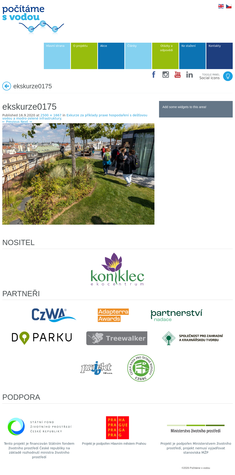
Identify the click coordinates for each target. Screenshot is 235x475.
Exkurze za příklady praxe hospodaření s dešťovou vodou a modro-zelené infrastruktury (74, 116)
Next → (26, 121)
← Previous (11, 121)
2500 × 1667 (51, 115)
